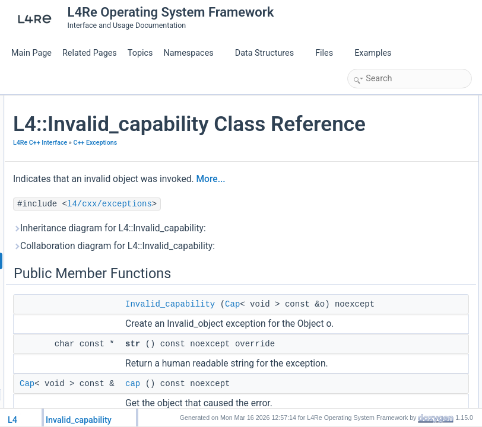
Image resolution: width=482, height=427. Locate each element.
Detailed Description (382, 167)
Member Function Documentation (403, 206)
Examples (372, 53)
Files (328, 53)
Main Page (31, 53)
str (364, 128)
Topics (140, 53)
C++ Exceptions (176, 205)
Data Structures (269, 53)
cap (366, 141)
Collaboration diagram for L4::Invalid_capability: (210, 344)
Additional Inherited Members (397, 154)
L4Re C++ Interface (181, 192)
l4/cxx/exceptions (250, 283)
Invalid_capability (387, 115)
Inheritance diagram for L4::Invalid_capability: (206, 314)
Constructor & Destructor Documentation (415, 180)
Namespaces (193, 53)
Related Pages (89, 53)
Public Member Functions (391, 102)
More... (205, 258)
